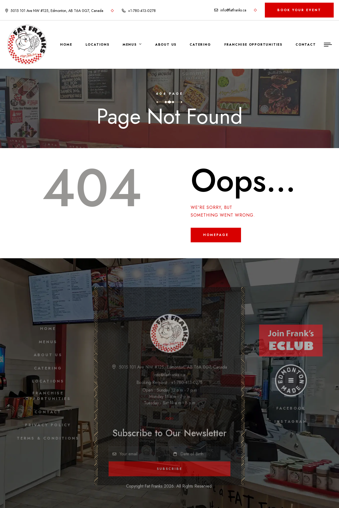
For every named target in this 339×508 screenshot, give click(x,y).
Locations (97, 44)
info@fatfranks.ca (230, 10)
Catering (200, 44)
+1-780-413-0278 (139, 10)
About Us (165, 44)
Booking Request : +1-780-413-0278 (169, 384)
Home (66, 44)
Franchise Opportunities (253, 44)
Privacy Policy (46, 425)
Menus (130, 44)
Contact (306, 44)
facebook (292, 408)
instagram (292, 421)
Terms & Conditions (46, 438)
